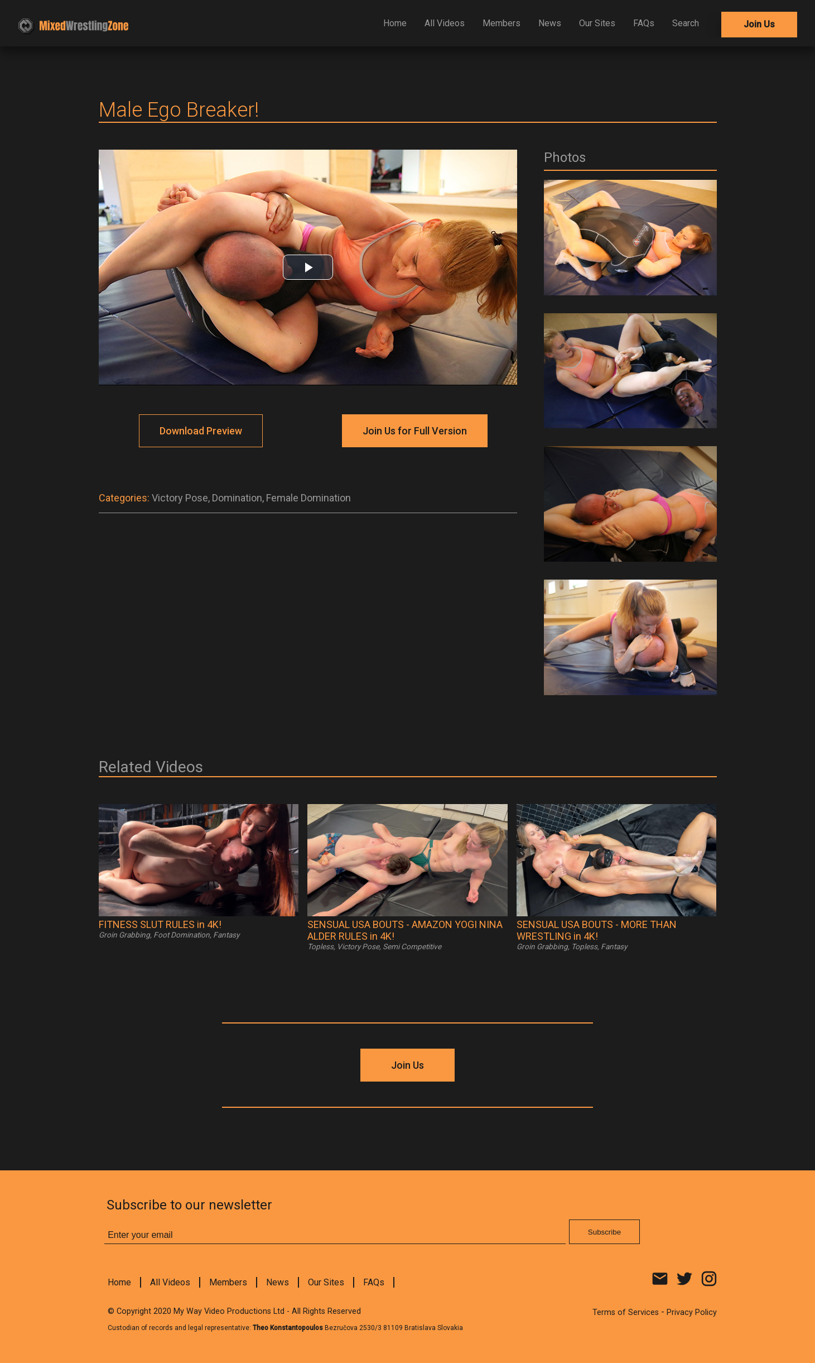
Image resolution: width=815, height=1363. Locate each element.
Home (395, 23)
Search (685, 23)
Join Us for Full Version (415, 431)
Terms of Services (625, 1312)
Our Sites (597, 23)
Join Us (759, 24)
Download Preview (201, 431)
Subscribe (604, 1232)
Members (501, 23)
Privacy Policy (692, 1312)
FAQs (643, 23)
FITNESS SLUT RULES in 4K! (160, 924)
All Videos (445, 23)
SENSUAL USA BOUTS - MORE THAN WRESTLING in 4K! (597, 930)
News (549, 23)
